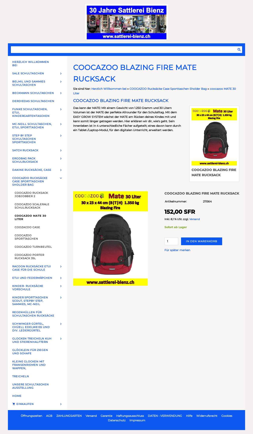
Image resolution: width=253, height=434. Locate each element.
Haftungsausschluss (130, 416)
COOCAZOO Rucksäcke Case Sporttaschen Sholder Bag (168, 89)
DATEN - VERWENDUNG (165, 416)
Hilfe (189, 416)
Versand (194, 219)
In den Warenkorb (201, 241)
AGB (49, 416)
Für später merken (177, 250)
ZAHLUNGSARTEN (69, 416)
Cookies (226, 416)
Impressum (137, 420)
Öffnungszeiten (31, 416)
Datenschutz (117, 420)
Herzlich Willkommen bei (109, 89)
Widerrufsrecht (206, 416)
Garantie (106, 416)
